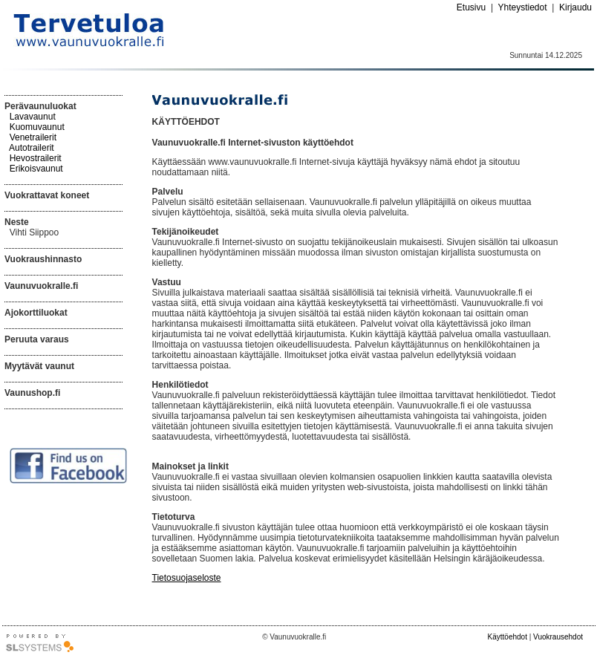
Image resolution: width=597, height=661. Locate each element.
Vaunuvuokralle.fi (41, 286)
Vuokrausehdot (558, 637)
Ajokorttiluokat (36, 312)
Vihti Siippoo (34, 232)
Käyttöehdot (507, 637)
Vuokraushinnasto (43, 259)
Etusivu (471, 7)
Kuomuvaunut (37, 127)
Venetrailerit (33, 137)
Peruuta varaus (36, 339)
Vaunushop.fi (32, 393)
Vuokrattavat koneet (46, 195)
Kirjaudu (575, 7)
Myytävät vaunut (39, 366)
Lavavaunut (33, 116)
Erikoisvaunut (36, 168)
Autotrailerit (31, 148)
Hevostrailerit (36, 158)
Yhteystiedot (522, 7)
